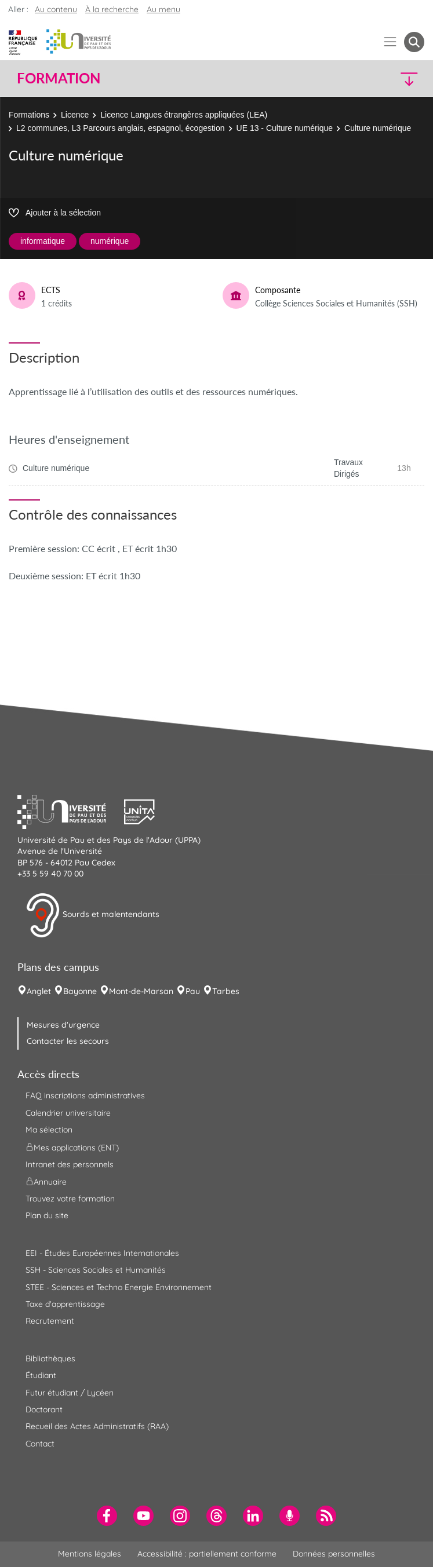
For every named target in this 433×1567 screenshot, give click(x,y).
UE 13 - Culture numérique (284, 128)
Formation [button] (58, 78)
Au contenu (56, 9)
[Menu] (390, 42)
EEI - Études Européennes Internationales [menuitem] (102, 1253)
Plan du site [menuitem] (47, 1215)
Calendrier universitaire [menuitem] (68, 1113)
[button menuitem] (414, 42)
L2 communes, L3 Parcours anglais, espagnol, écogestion (120, 128)
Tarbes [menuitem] (225, 991)
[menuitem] (107, 1516)
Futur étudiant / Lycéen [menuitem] (70, 1392)
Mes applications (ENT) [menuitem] (72, 1147)
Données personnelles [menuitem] (334, 1553)
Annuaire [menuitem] (46, 1182)
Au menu (163, 9)
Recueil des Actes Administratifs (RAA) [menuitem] (97, 1426)
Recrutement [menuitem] (50, 1321)
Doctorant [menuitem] (44, 1409)
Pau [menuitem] (192, 991)
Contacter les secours (68, 1041)
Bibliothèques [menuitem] (50, 1358)
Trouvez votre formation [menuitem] (70, 1198)
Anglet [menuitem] (39, 991)
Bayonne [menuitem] (80, 991)
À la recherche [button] (112, 9)
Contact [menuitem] (40, 1443)
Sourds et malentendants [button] (92, 915)
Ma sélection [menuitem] (49, 1129)
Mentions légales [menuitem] (89, 1553)
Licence (75, 114)
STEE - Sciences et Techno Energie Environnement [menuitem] (119, 1287)
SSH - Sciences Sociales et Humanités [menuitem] (96, 1270)
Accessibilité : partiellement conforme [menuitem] (206, 1553)
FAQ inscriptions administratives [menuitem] (85, 1095)
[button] (375, 78)
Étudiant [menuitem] (41, 1375)
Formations (29, 114)
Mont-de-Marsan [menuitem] (141, 991)
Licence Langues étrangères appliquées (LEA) (183, 114)
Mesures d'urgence (63, 1025)
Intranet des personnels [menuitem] (70, 1164)
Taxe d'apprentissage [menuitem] (65, 1304)
